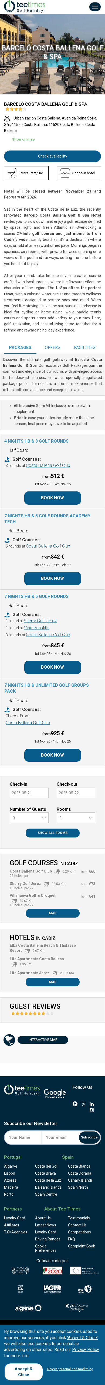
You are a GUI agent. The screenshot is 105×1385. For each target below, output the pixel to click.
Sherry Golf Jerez (40, 620)
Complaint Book (81, 1246)
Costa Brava (45, 1173)
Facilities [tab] (85, 347)
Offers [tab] (52, 347)
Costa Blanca (79, 1166)
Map (52, 913)
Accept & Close (24, 1371)
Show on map (23, 139)
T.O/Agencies (15, 1232)
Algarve (10, 1166)
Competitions (79, 1232)
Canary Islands (80, 1180)
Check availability (52, 156)
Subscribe (89, 1137)
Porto (8, 1194)
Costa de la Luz (48, 1180)
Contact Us (77, 1225)
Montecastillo (36, 627)
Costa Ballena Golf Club (48, 465)
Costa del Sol (46, 1166)
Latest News (45, 1225)
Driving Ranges (47, 1239)
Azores (10, 1180)
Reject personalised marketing (70, 1369)
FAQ (71, 1239)
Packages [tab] (20, 347)
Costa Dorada (79, 1173)
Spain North (78, 1187)
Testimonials (79, 1218)
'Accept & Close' (82, 1337)
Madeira (11, 1187)
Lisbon (9, 1173)
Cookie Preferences (45, 1248)
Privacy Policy (85, 1349)
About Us (43, 1218)
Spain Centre (46, 1194)
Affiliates (11, 1225)
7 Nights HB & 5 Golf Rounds (36, 596)
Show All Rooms (52, 833)
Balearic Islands (48, 1187)
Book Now (52, 497)
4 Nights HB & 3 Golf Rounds (36, 441)
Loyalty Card (14, 1218)
